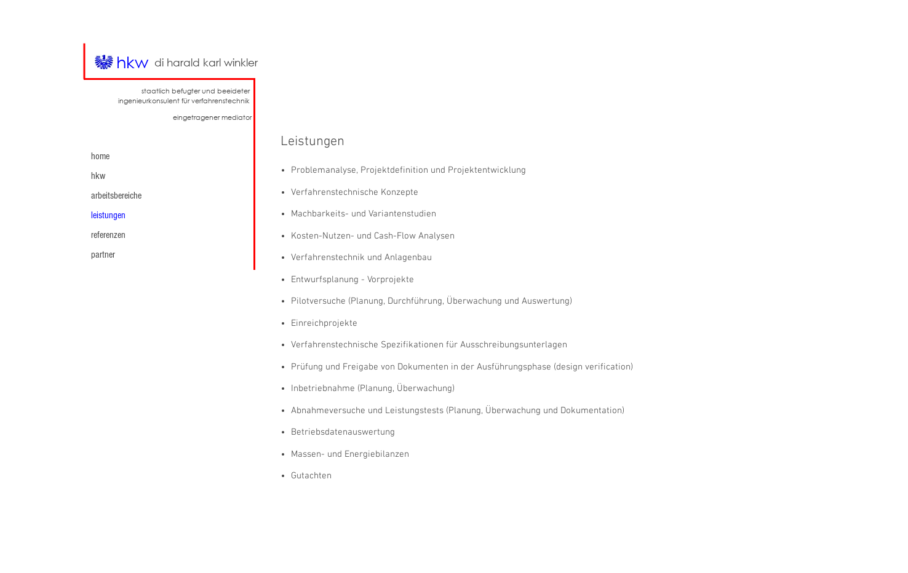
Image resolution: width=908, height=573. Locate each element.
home (100, 156)
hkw (98, 175)
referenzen (108, 234)
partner (103, 254)
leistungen (108, 215)
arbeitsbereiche (116, 195)
